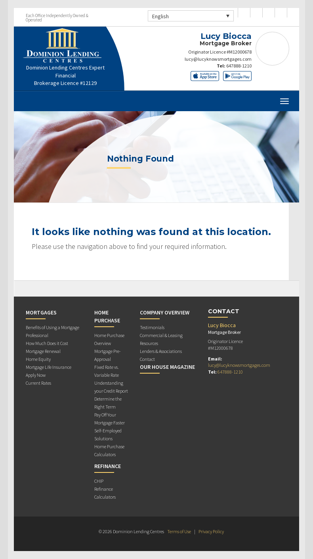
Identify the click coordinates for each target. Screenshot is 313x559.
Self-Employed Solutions (108, 434)
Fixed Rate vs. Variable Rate (106, 371)
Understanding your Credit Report (111, 387)
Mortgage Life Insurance (48, 367)
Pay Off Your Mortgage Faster (109, 419)
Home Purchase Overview (109, 339)
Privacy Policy (211, 531)
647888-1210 (239, 66)
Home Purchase (107, 316)
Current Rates (38, 383)
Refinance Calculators (105, 493)
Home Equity (38, 359)
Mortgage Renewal (43, 351)
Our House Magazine (167, 366)
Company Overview (164, 312)
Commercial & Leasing (161, 335)
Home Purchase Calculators (109, 450)
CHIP (98, 481)
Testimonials (152, 327)
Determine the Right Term (108, 403)
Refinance (107, 466)
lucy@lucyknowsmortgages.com (218, 59)
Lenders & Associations (161, 351)
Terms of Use (179, 531)
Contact (147, 359)
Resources (149, 343)
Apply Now (36, 375)
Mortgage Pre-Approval (107, 355)
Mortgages (41, 312)
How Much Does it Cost (47, 343)
